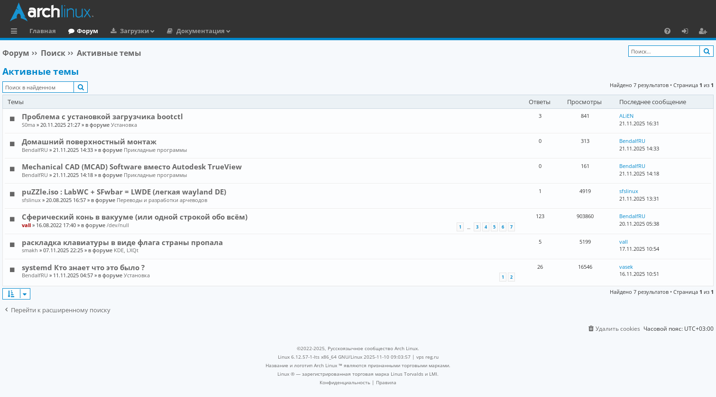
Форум (87, 30)
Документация (200, 30)
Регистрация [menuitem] (704, 32)
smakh (30, 250)
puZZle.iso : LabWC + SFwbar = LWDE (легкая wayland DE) (124, 191)
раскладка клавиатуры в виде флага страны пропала (122, 242)
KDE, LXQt (126, 250)
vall (26, 225)
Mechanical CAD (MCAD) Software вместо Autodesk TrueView (132, 166)
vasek (626, 266)
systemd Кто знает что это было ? (83, 267)
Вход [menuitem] (688, 32)
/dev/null (118, 225)
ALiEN (626, 115)
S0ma (28, 124)
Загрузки (134, 30)
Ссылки (15, 32)
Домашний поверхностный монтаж (89, 141)
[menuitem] (667, 31)
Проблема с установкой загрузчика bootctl (102, 116)
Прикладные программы (155, 149)
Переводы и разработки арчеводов (162, 199)
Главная (42, 30)
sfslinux (31, 199)
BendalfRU (35, 149)
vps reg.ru (427, 356)
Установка (124, 124)
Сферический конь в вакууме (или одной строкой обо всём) (135, 216)
